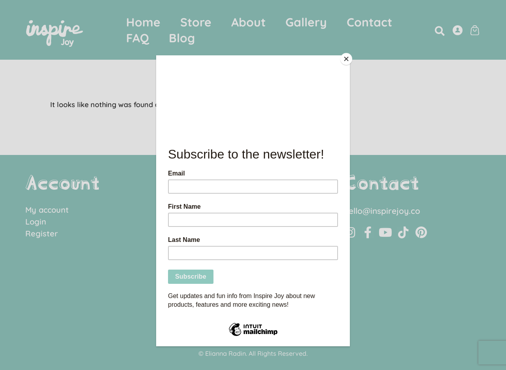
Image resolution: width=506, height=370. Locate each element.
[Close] (348, 57)
